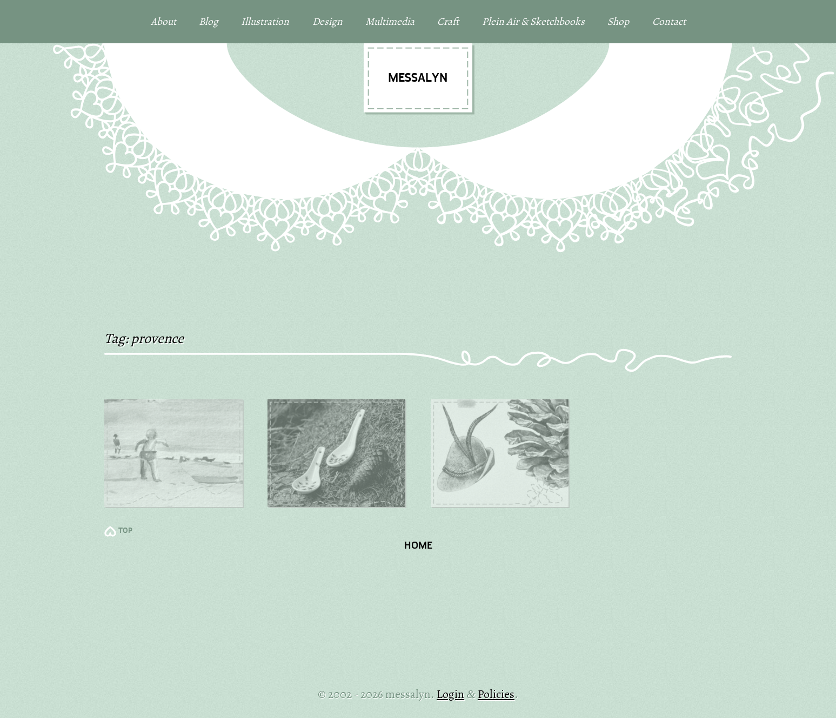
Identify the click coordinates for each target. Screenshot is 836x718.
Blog (208, 21)
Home (418, 546)
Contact (669, 21)
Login (450, 694)
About (163, 21)
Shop (618, 21)
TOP (125, 531)
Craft (448, 21)
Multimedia (389, 21)
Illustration (265, 21)
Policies (496, 694)
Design (327, 21)
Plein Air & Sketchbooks (533, 21)
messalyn (417, 79)
